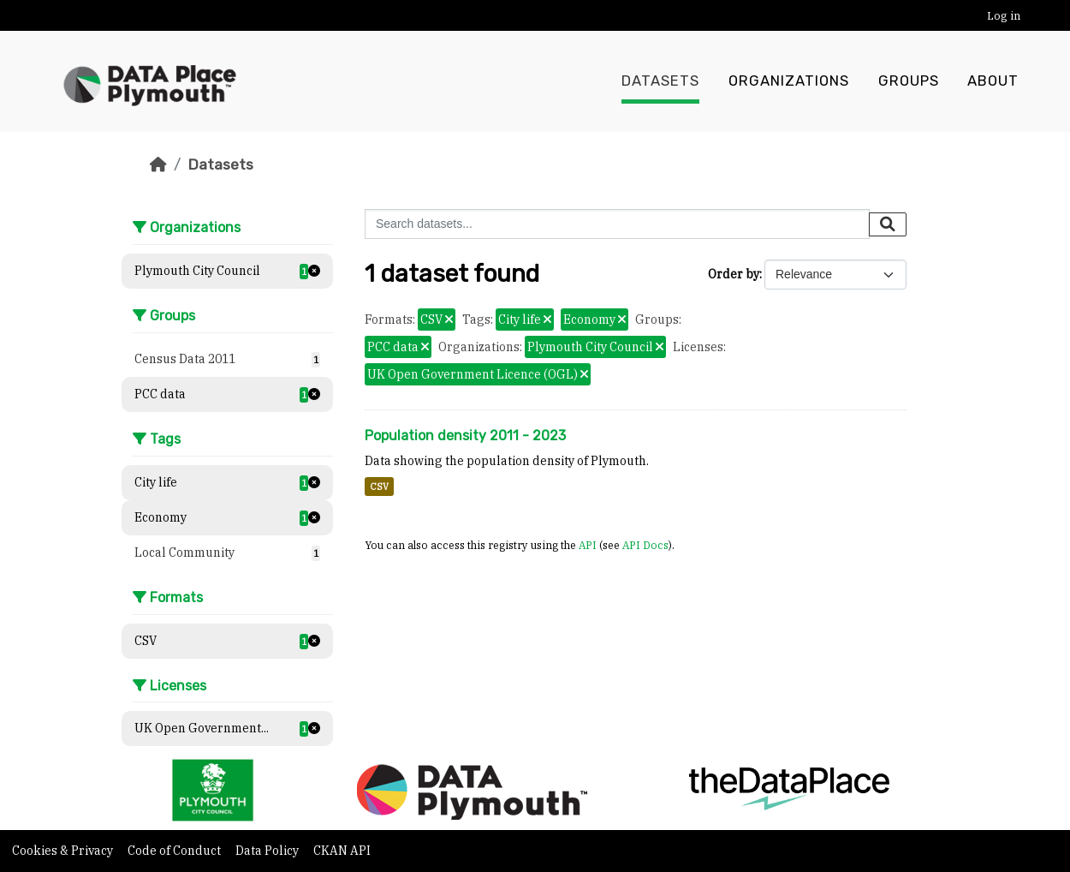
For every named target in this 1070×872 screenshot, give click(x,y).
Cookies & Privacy (64, 850)
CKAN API (342, 850)
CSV (379, 487)
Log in (1003, 16)
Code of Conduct (175, 850)
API (588, 545)
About (993, 81)
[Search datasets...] (617, 224)
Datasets (660, 81)
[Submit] (888, 224)
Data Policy (268, 850)
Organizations (788, 81)
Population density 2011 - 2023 (465, 435)
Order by (733, 274)
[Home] (158, 164)
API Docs (645, 545)
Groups (908, 81)
